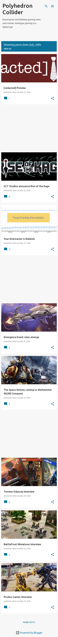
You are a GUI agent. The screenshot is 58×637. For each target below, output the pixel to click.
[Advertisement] (29, 128)
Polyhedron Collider (17, 8)
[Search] (46, 6)
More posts (29, 622)
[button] (52, 98)
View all (8, 49)
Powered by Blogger (29, 632)
